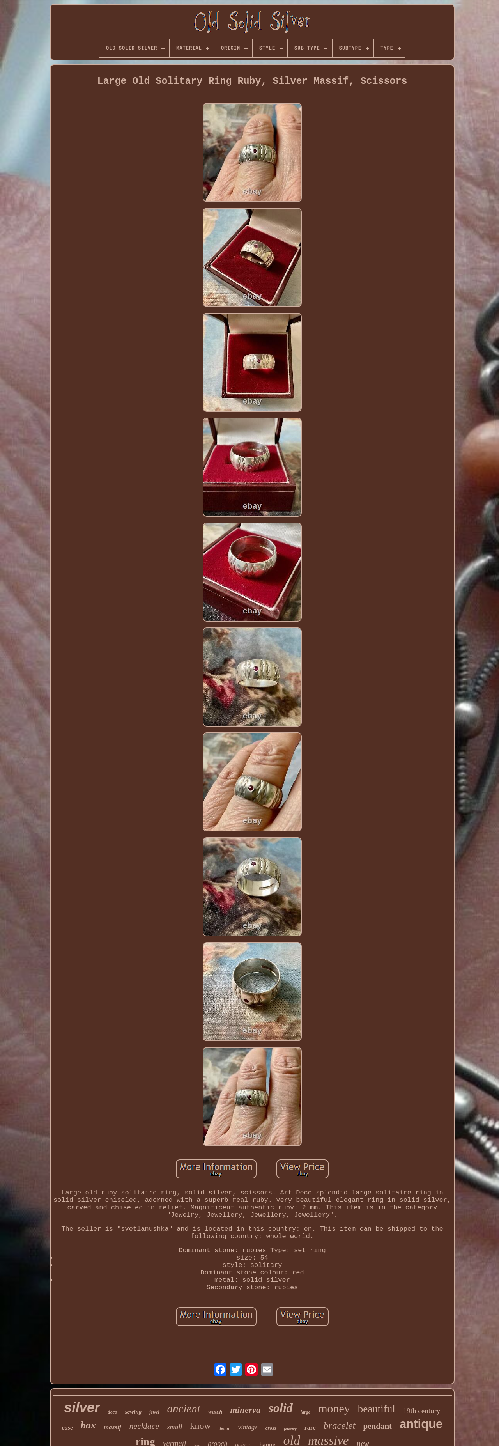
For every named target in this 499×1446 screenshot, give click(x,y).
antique (421, 1424)
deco (112, 1412)
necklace (144, 1426)
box (88, 1425)
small (174, 1427)
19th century (422, 1411)
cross (270, 1428)
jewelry (290, 1429)
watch (215, 1412)
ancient (183, 1408)
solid (281, 1408)
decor (224, 1429)
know (200, 1426)
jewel (154, 1412)
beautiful (376, 1409)
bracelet (340, 1425)
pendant (377, 1426)
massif (112, 1427)
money (334, 1408)
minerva (245, 1410)
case (67, 1427)
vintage (248, 1427)
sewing (133, 1412)
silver (82, 1407)
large (305, 1412)
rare (310, 1427)
